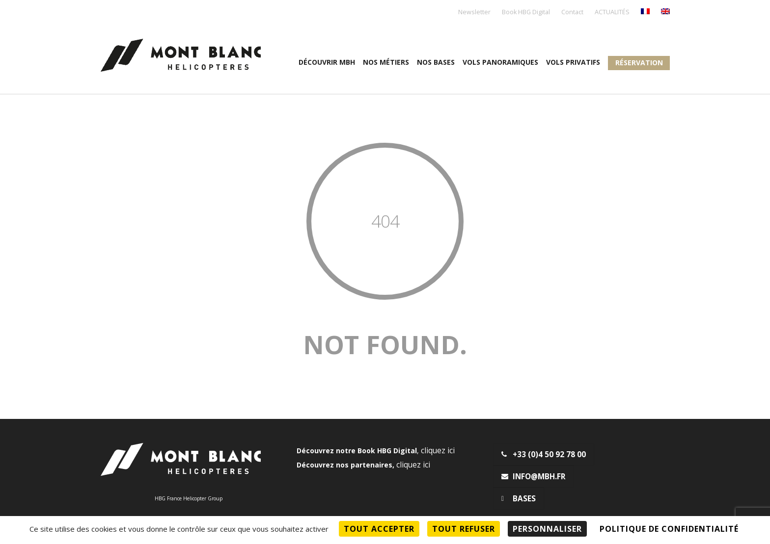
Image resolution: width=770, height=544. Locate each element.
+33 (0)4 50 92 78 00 (543, 454)
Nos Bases (436, 62)
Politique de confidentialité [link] (669, 528)
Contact (572, 12)
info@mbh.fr (533, 476)
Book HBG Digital (526, 12)
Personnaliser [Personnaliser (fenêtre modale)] (547, 528)
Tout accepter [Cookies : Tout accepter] (379, 528)
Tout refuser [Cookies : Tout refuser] (463, 528)
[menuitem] (645, 12)
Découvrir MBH (327, 62)
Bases (518, 498)
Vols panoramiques (500, 62)
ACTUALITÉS (612, 12)
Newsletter (474, 12)
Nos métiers (386, 62)
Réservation (639, 62)
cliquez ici (438, 450)
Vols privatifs (573, 62)
